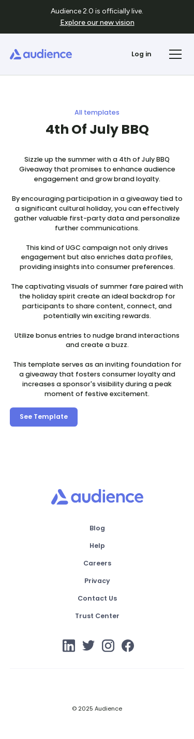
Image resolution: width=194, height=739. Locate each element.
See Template (44, 416)
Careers (97, 563)
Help (97, 545)
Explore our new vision (97, 22)
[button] (174, 54)
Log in (141, 54)
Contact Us (97, 598)
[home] (41, 54)
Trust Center (97, 616)
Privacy (97, 581)
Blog (97, 528)
